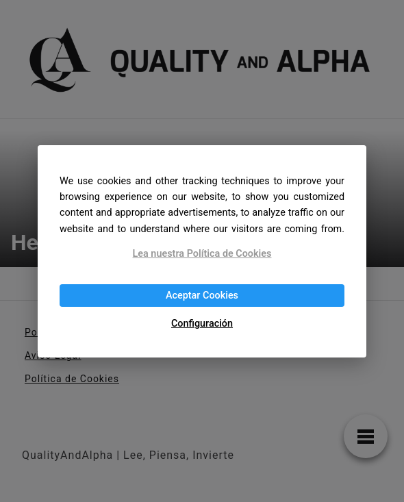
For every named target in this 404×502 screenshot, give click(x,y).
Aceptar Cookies (202, 295)
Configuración (202, 323)
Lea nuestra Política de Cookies (202, 254)
